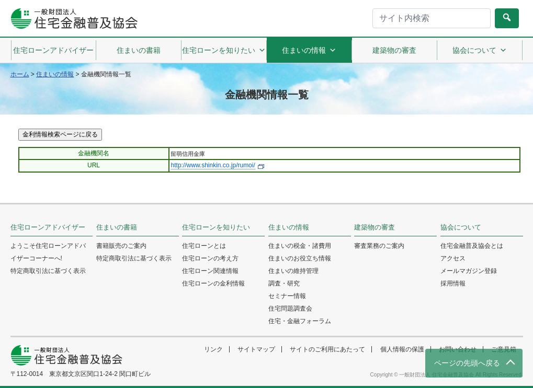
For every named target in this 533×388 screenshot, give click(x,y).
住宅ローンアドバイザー (53, 50)
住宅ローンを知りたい (224, 50)
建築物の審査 (394, 50)
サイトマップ (256, 349)
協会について (479, 50)
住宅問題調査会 (290, 308)
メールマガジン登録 (468, 271)
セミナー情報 (287, 296)
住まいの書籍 (139, 50)
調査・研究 (284, 283)
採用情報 (453, 283)
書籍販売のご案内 (121, 245)
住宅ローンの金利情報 (213, 283)
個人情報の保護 (402, 349)
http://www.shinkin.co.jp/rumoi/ (213, 165)
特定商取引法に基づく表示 (48, 271)
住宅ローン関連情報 (210, 271)
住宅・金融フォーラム (299, 321)
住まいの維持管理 (293, 271)
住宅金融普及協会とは (471, 245)
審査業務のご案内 (379, 245)
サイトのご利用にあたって (327, 349)
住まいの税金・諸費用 (299, 245)
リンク (213, 349)
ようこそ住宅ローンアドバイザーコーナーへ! (48, 252)
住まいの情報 (309, 50)
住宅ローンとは (204, 245)
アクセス (453, 258)
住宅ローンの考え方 (210, 258)
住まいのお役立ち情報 (299, 258)
